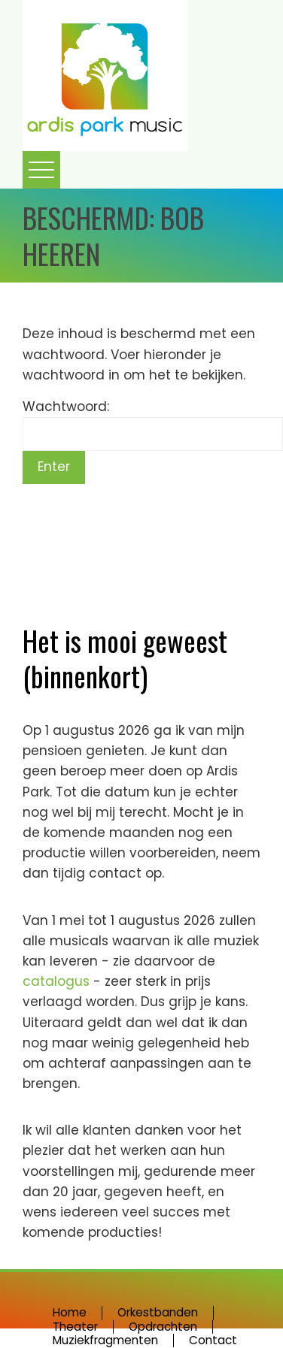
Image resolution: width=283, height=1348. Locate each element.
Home (70, 1312)
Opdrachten (163, 1326)
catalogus (58, 981)
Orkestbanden (157, 1312)
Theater (75, 1326)
